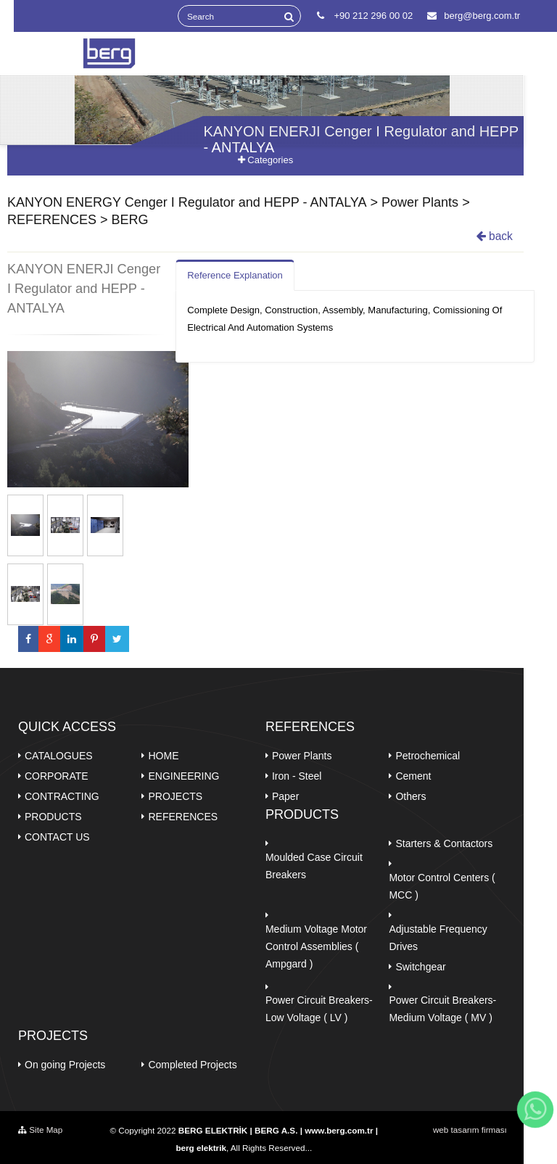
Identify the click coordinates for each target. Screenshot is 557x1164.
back (494, 236)
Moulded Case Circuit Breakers (314, 865)
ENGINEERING (183, 776)
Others (410, 796)
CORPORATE (56, 776)
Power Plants (419, 202)
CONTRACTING (62, 796)
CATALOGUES (59, 755)
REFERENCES (51, 219)
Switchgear (420, 967)
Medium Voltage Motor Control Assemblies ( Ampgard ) (316, 946)
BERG (130, 219)
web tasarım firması (470, 1129)
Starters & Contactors (443, 843)
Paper (285, 796)
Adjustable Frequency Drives (438, 937)
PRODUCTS (53, 816)
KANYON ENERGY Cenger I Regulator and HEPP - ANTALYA (187, 202)
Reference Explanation (235, 275)
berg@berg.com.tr (473, 15)
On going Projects (65, 1064)
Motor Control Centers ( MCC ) (442, 886)
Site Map (40, 1129)
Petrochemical (427, 755)
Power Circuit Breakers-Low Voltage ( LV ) (319, 1008)
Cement (413, 776)
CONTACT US (57, 837)
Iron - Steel (296, 776)
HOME (163, 755)
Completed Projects (192, 1064)
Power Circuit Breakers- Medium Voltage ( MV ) (442, 1008)
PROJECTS (175, 796)
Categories (265, 159)
